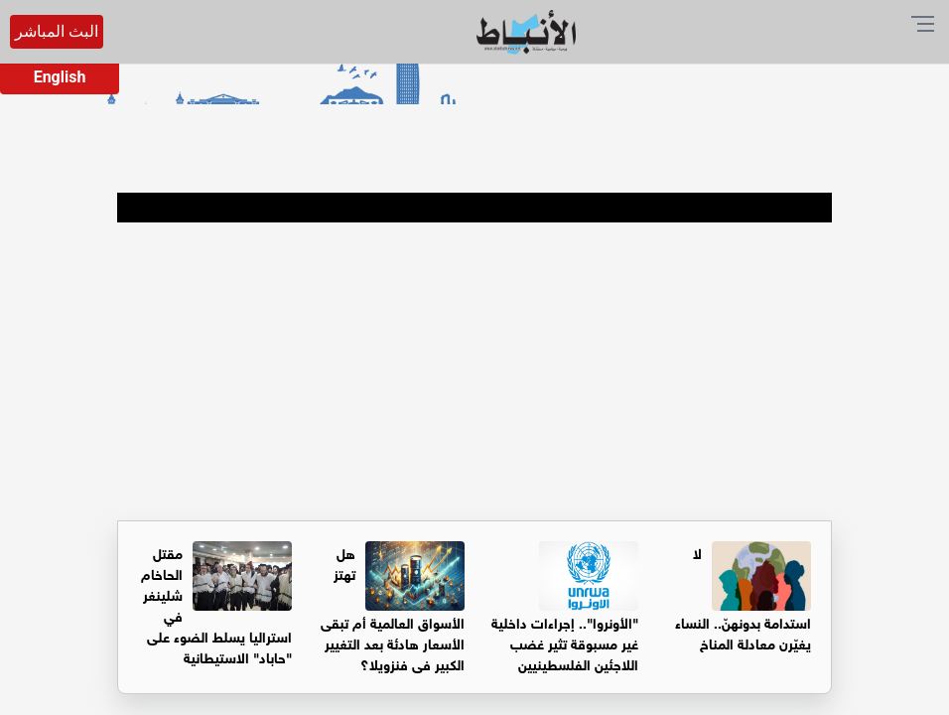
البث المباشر (56, 31)
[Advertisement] (474, 371)
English (60, 77)
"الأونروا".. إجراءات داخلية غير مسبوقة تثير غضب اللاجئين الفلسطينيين (564, 642)
